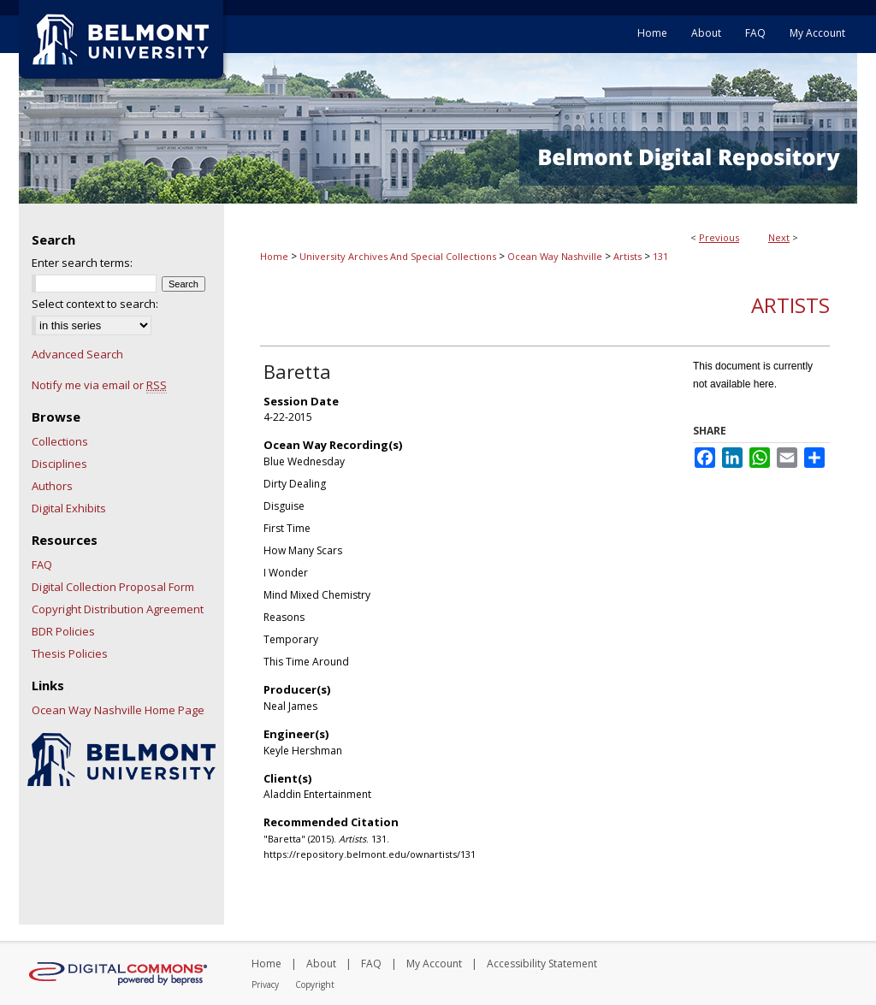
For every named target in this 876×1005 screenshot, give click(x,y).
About (321, 963)
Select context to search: (95, 303)
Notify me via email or (99, 385)
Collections (60, 441)
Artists (627, 256)
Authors (52, 486)
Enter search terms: (82, 262)
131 (660, 256)
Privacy (265, 984)
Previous (719, 237)
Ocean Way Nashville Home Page (118, 710)
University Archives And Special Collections (397, 256)
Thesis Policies (70, 653)
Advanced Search (77, 354)
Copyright (314, 984)
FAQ (42, 564)
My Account (434, 963)
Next (779, 237)
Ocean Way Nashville (554, 256)
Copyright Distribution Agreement (118, 609)
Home (274, 256)
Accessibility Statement (542, 963)
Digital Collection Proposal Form (113, 586)
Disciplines (59, 463)
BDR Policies (63, 631)
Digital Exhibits (69, 508)
